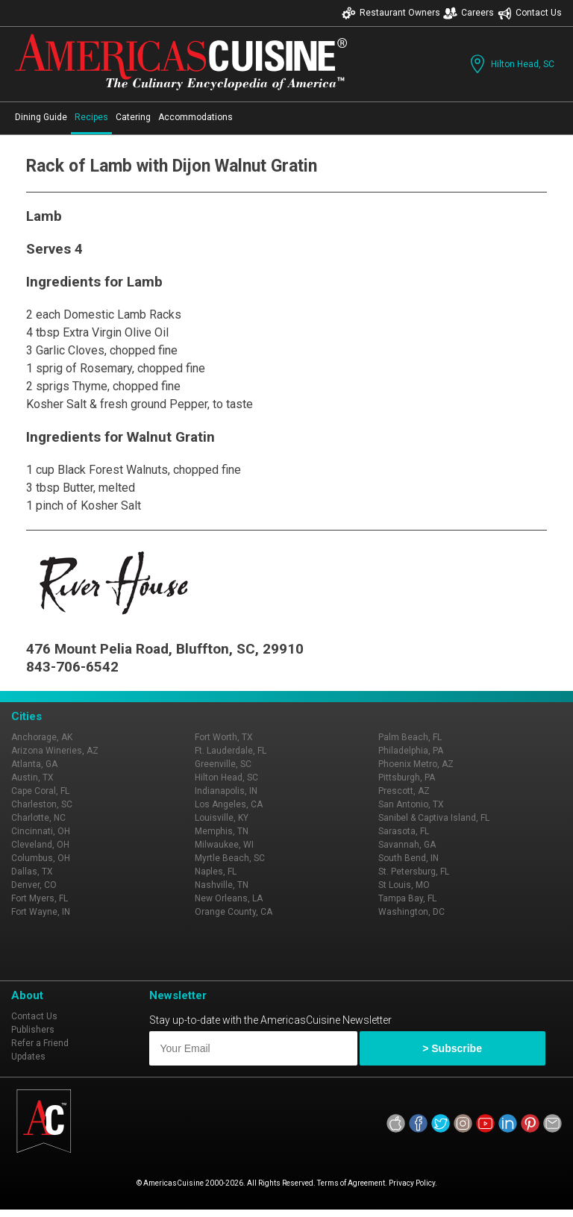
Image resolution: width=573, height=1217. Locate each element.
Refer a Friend (40, 1043)
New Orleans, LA (229, 898)
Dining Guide (41, 117)
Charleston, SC (41, 804)
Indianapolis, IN (226, 791)
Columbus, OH (40, 858)
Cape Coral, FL (40, 791)
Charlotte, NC (38, 818)
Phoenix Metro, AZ (416, 764)
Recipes (91, 117)
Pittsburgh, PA (406, 777)
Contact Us (530, 13)
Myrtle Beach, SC (230, 858)
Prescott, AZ (404, 791)
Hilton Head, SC (510, 64)
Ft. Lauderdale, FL (230, 750)
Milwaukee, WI (224, 844)
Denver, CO (34, 885)
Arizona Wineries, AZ (54, 750)
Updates (28, 1056)
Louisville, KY (221, 818)
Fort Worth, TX (224, 737)
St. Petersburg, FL (413, 871)
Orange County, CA (233, 912)
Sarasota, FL (403, 831)
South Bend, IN (408, 858)
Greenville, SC (223, 764)
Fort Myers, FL (39, 898)
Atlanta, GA (34, 764)
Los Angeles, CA (229, 804)
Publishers (32, 1029)
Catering (133, 117)
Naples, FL (216, 871)
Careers (468, 13)
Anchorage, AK (41, 737)
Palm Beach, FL (410, 737)
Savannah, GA (407, 844)
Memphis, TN (221, 831)
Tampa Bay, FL (407, 898)
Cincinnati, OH (40, 831)
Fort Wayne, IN (40, 912)
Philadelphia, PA (410, 750)
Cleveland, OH (40, 844)
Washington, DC (411, 912)
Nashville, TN (221, 885)
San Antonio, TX (411, 804)
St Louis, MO (404, 885)
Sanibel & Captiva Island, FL (433, 818)
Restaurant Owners (391, 13)
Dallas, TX (32, 871)
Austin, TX (32, 777)
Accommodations (195, 117)
